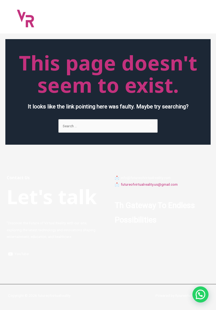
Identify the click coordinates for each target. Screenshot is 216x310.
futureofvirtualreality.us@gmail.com (149, 184)
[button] (200, 294)
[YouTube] (18, 254)
